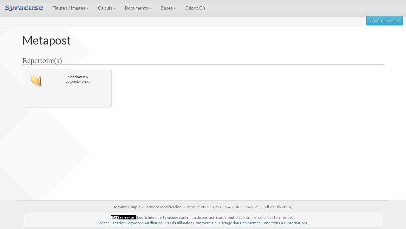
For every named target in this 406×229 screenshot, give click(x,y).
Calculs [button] (106, 7)
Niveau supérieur (384, 20)
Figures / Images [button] (70, 7)
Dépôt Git (196, 7)
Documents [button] (138, 7)
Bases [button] (168, 7)
